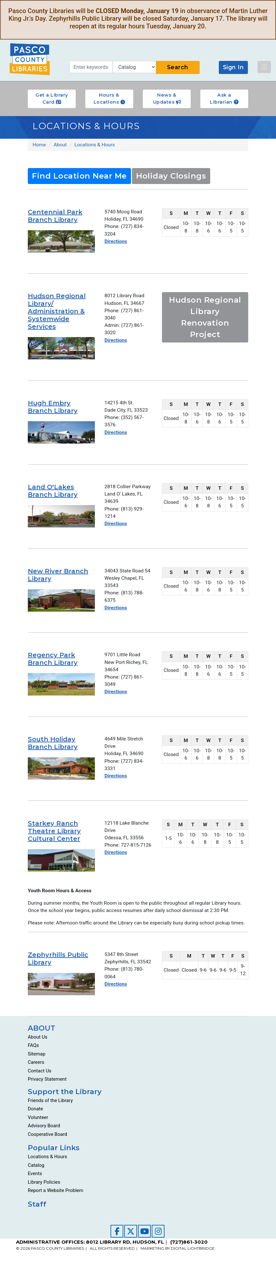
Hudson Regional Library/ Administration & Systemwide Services (57, 312)
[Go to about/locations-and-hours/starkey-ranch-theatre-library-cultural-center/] (61, 866)
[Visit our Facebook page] (117, 1245)
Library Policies (44, 1196)
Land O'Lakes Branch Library (53, 491)
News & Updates (167, 98)
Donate (35, 1123)
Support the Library (65, 1105)
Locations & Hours (47, 1170)
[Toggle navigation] (264, 67)
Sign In (233, 67)
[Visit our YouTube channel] (144, 1245)
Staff (37, 1217)
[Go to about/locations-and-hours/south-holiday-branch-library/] (61, 772)
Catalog (36, 1179)
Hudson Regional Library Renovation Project (205, 318)
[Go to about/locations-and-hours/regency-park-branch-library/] (61, 687)
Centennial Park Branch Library (55, 216)
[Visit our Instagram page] (158, 1245)
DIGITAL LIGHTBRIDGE (193, 1262)
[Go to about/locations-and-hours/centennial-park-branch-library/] (61, 242)
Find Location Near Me (79, 176)
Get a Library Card (51, 98)
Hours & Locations (109, 98)
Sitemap (36, 1067)
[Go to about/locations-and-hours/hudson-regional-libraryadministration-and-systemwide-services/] (61, 349)
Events (35, 1187)
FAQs (33, 1059)
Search (177, 67)
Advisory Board (44, 1140)
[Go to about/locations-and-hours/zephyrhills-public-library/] (61, 998)
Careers (36, 1076)
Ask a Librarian (224, 98)
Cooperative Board (47, 1148)
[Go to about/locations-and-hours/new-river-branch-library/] (61, 602)
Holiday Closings (171, 176)
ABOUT (41, 1041)
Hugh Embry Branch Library (53, 407)
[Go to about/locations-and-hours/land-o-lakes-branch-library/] (61, 517)
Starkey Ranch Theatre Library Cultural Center (54, 836)
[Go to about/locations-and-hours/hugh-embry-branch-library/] (61, 433)
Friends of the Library (50, 1114)
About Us (37, 1051)
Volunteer (38, 1131)
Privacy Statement (47, 1093)
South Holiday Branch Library (53, 747)
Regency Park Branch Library (53, 662)
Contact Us (39, 1084)
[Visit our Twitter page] (130, 1245)
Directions (115, 242)
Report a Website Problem (55, 1204)
